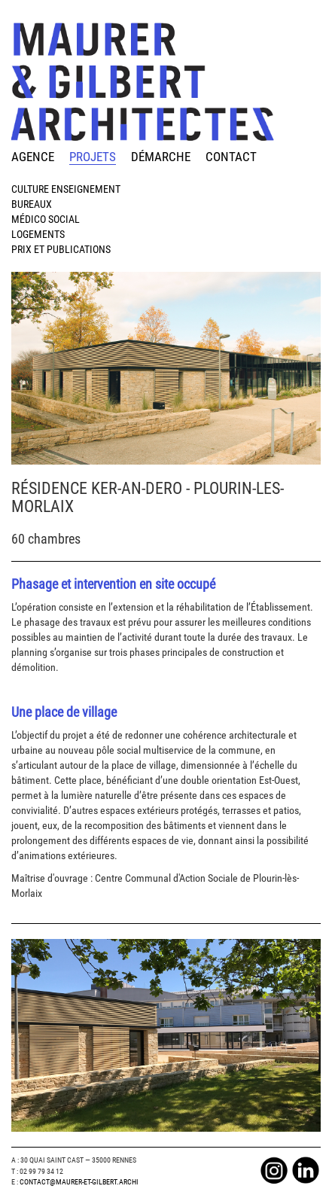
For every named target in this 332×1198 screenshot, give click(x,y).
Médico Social (45, 219)
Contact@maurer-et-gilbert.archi (79, 1182)
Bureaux (31, 204)
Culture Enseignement (65, 189)
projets (92, 156)
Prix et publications (61, 249)
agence (32, 156)
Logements (38, 234)
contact (231, 156)
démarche (160, 156)
